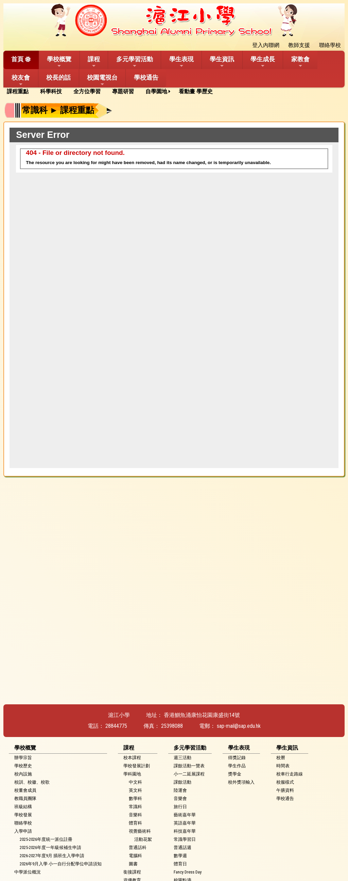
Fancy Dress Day (188, 872)
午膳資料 (285, 790)
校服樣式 (285, 782)
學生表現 (181, 61)
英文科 (135, 790)
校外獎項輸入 (241, 782)
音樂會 (180, 798)
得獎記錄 (237, 757)
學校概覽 (59, 61)
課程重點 (18, 91)
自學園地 (156, 91)
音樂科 (135, 814)
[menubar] (112, 91)
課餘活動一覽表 (189, 765)
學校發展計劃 (136, 765)
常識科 (135, 806)
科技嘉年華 (185, 831)
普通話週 (182, 847)
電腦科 (135, 855)
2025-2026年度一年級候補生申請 (50, 847)
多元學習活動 (134, 61)
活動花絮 (143, 839)
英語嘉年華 (185, 823)
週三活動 (182, 757)
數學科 (135, 798)
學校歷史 (23, 765)
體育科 (135, 823)
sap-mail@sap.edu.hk (239, 726)
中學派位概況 (27, 872)
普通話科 (137, 847)
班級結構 (23, 806)
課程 (94, 61)
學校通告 (146, 77)
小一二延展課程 (189, 773)
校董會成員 (25, 790)
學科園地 (132, 773)
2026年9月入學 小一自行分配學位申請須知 (61, 863)
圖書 (133, 863)
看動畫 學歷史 (196, 91)
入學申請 (23, 831)
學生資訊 (222, 61)
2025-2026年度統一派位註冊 (46, 839)
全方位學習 (87, 91)
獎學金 (234, 773)
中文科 (135, 782)
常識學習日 (185, 839)
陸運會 (180, 790)
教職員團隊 (25, 798)
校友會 (21, 80)
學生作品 (237, 765)
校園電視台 (102, 80)
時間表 (283, 765)
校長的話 (58, 77)
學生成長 (262, 61)
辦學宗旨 (23, 757)
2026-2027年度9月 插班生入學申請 (52, 855)
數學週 (180, 855)
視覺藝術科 (140, 831)
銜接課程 (132, 872)
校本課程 (132, 757)
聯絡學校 (23, 823)
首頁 (17, 59)
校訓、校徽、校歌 (32, 782)
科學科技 (51, 91)
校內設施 (23, 773)
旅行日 (180, 806)
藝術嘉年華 (185, 814)
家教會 (300, 61)
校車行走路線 (289, 773)
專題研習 (123, 91)
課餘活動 (182, 782)
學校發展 (23, 814)
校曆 (280, 757)
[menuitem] (20, 91)
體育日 (180, 863)
